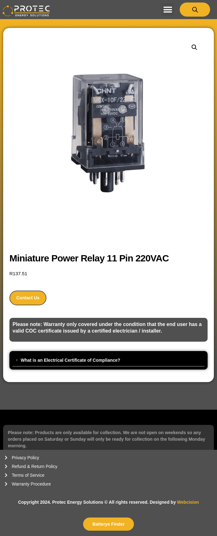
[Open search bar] (195, 9)
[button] (167, 9)
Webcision (188, 502)
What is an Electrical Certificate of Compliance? (70, 360)
